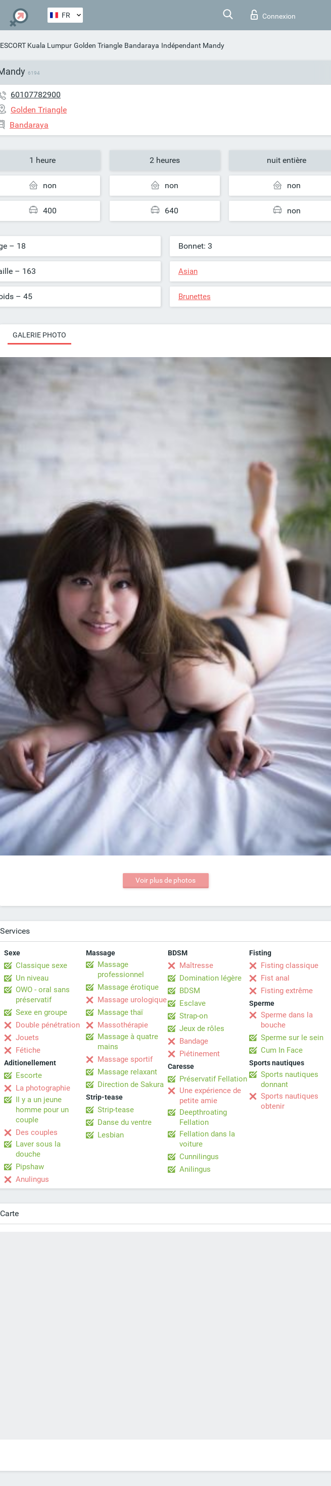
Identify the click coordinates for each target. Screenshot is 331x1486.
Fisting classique (289, 965)
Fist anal (275, 978)
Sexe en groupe (41, 1012)
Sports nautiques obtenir (289, 1101)
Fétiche (28, 1050)
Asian (188, 271)
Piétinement (199, 1053)
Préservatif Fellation (213, 1078)
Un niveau (32, 978)
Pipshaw (30, 1166)
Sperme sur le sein (292, 1037)
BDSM (189, 990)
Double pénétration (48, 1025)
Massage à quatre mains (128, 1041)
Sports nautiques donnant (289, 1079)
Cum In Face (282, 1050)
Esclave (192, 1003)
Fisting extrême (287, 990)
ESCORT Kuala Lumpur (36, 45)
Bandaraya (141, 45)
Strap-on (193, 1015)
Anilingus (195, 1169)
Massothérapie (123, 1025)
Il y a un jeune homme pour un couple (42, 1109)
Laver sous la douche (38, 1149)
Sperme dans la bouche (287, 1020)
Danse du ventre (125, 1122)
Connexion (273, 14)
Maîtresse (196, 965)
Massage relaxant (127, 1071)
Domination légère (210, 978)
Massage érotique (128, 987)
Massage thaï (120, 1012)
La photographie (43, 1088)
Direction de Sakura (131, 1084)
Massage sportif (125, 1059)
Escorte (29, 1075)
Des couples (37, 1132)
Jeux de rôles (201, 1028)
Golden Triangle (98, 45)
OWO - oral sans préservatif (43, 994)
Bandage (193, 1041)
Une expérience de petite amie (210, 1095)
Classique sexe (41, 965)
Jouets (27, 1037)
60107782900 (36, 94)
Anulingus (32, 1179)
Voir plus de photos (165, 880)
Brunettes (194, 296)
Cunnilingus (199, 1156)
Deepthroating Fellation (203, 1117)
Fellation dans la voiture (207, 1139)
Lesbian (111, 1134)
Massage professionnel (121, 969)
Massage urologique (132, 999)
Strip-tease (116, 1109)
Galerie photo (39, 335)
